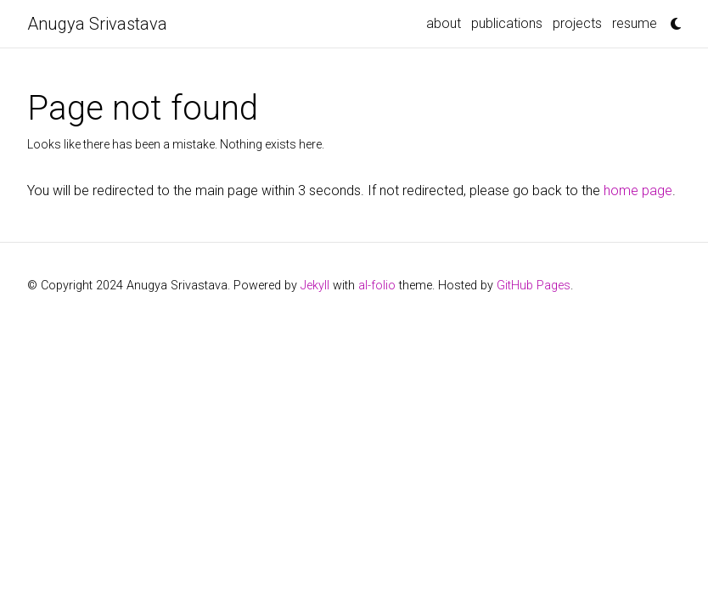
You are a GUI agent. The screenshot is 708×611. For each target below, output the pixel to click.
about (443, 23)
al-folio (377, 285)
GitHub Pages (533, 285)
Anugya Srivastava (97, 24)
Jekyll (315, 285)
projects (577, 23)
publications (506, 23)
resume (634, 23)
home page (638, 190)
